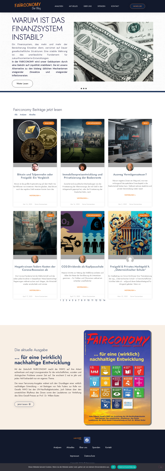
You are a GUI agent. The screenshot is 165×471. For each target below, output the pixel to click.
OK (113, 467)
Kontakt (115, 6)
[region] (82, 51)
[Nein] (161, 467)
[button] (79, 88)
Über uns (88, 6)
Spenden (101, 6)
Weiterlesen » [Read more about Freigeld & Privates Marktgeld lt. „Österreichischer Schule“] (130, 290)
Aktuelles (73, 6)
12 (96, 300)
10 (88, 300)
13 (100, 300)
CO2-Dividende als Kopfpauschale (82, 267)
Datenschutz (89, 455)
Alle (16, 114)
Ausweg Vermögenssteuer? (130, 174)
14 (104, 300)
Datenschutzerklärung (127, 467)
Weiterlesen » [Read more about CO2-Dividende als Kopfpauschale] (82, 287)
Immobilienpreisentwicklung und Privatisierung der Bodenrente (82, 176)
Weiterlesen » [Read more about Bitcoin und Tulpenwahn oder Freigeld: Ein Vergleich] (35, 195)
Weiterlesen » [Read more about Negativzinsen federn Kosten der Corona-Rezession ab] (35, 290)
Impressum (74, 455)
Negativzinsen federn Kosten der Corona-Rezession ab (35, 268)
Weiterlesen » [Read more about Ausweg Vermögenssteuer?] (130, 195)
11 (92, 300)
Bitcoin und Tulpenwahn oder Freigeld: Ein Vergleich (35, 176)
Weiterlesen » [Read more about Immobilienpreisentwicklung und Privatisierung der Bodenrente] (82, 198)
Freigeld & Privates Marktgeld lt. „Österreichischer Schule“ (130, 268)
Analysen (59, 6)
